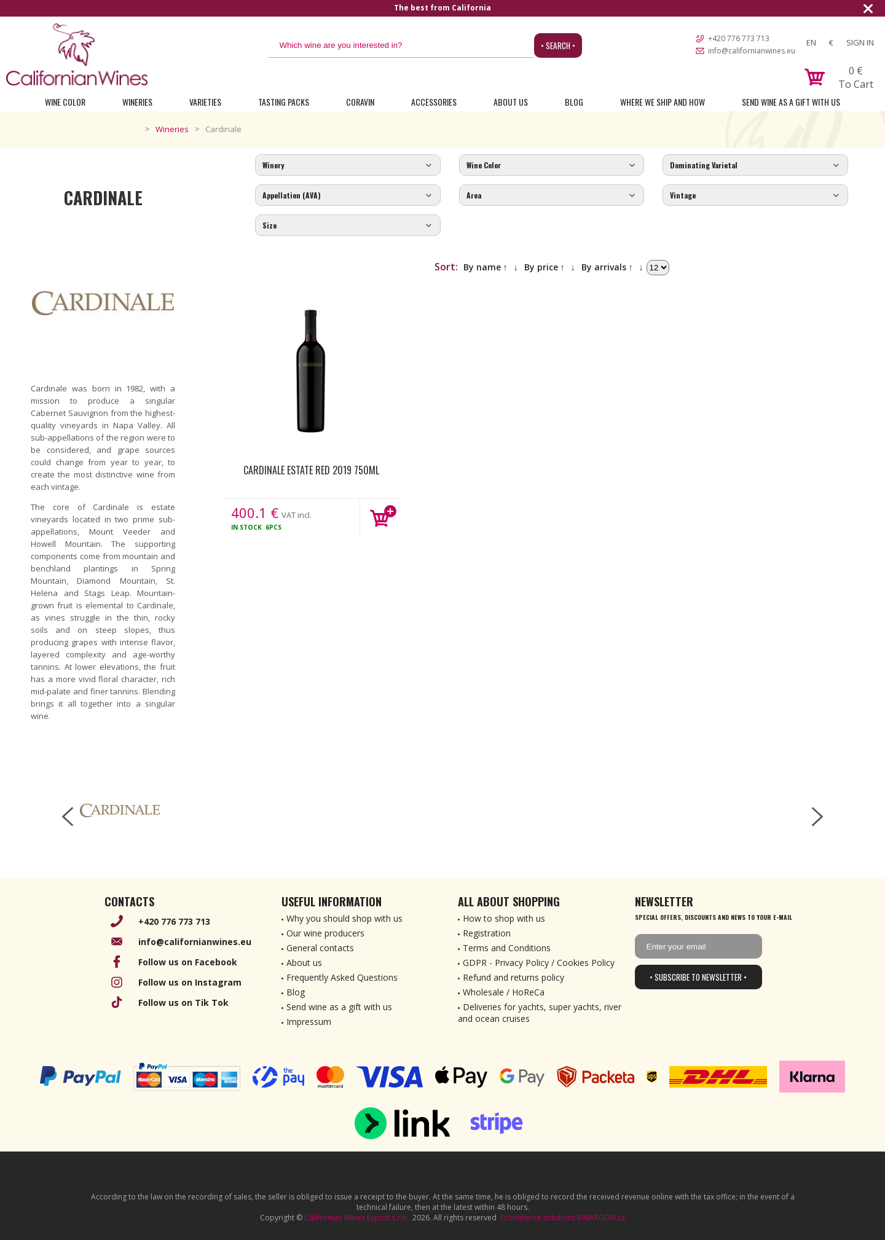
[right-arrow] (817, 816)
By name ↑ (485, 267)
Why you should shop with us (344, 918)
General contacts (320, 948)
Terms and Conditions (507, 948)
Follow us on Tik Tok (183, 1002)
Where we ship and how (662, 101)
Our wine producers (325, 933)
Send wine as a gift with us (791, 101)
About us (304, 962)
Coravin (360, 101)
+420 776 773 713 (738, 38)
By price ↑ (544, 267)
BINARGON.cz (601, 1217)
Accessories (434, 101)
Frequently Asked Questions (342, 977)
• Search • (558, 45)
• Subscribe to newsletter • (698, 977)
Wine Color (65, 101)
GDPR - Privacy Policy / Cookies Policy (539, 962)
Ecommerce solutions (537, 1217)
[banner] (77, 54)
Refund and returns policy (513, 977)
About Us (511, 101)
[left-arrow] (67, 816)
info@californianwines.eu (751, 50)
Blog (574, 101)
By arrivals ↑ (607, 267)
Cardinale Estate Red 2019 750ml (311, 470)
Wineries (137, 101)
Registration (487, 933)
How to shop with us (504, 918)
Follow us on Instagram (190, 982)
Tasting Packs (283, 101)
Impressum (308, 1021)
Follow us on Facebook (187, 962)
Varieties (205, 101)
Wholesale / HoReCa (504, 992)
